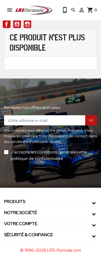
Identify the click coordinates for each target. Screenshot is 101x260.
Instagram (28, 24)
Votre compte (20, 224)
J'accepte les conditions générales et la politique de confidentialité (49, 155)
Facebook (7, 24)
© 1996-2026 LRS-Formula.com (50, 250)
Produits (14, 201)
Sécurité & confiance (28, 235)
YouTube (17, 24)
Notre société (20, 212)
